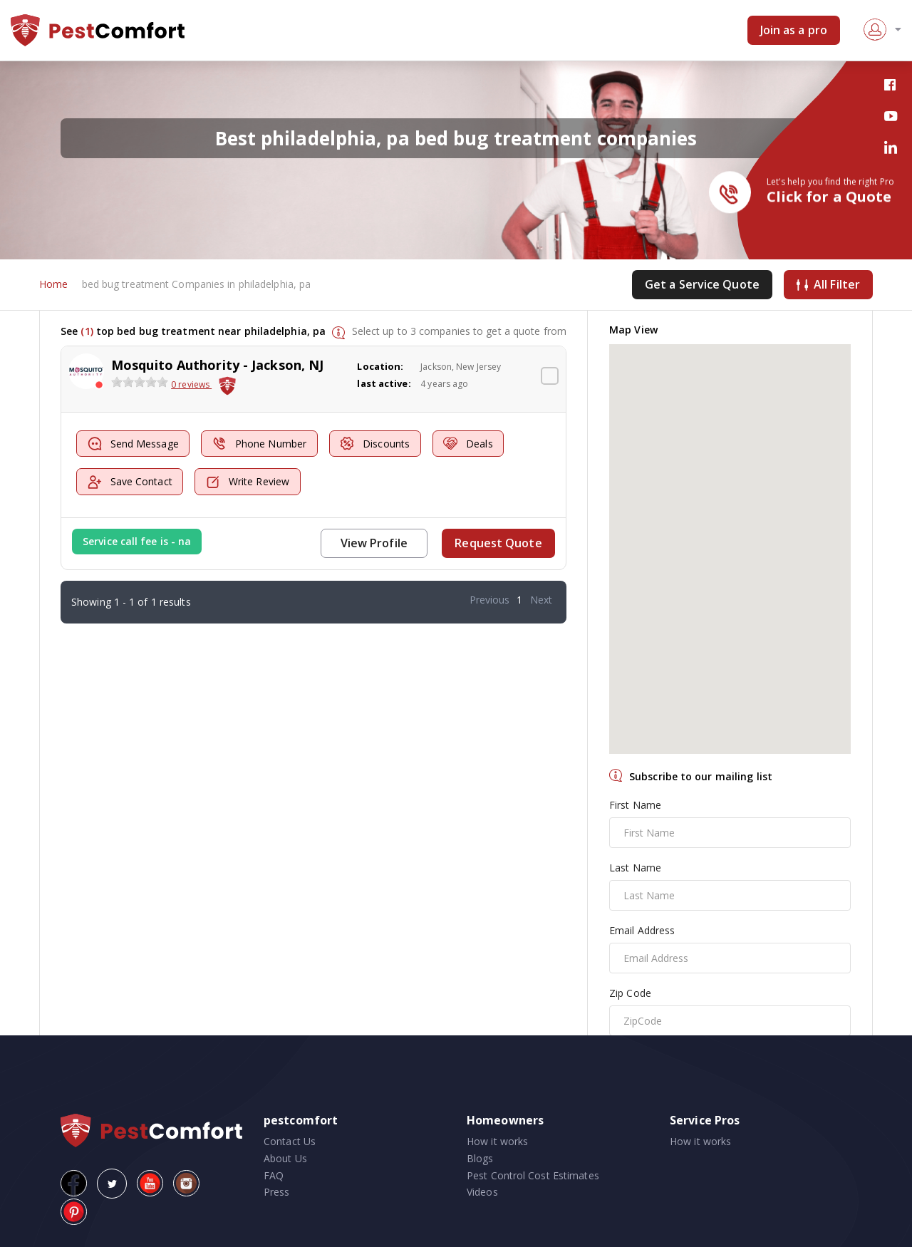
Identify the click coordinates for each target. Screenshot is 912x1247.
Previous (490, 599)
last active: (383, 383)
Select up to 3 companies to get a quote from (459, 331)
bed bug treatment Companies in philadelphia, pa (196, 284)
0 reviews (191, 385)
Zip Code (630, 993)
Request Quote (498, 543)
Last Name (635, 867)
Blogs (480, 1158)
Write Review (248, 482)
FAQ (274, 1175)
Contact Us (290, 1141)
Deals (471, 444)
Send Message (133, 444)
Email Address (642, 930)
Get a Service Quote (702, 284)
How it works (497, 1141)
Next (541, 599)
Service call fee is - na (137, 541)
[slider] (139, 382)
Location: (380, 366)
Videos (482, 1192)
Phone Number (260, 444)
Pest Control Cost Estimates (533, 1175)
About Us (285, 1158)
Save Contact (130, 482)
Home (53, 284)
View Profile (374, 543)
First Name (635, 805)
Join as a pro (793, 30)
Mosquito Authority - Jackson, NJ (217, 364)
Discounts (377, 444)
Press (277, 1192)
